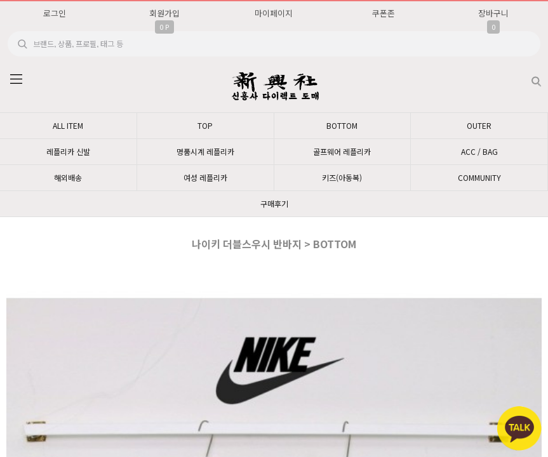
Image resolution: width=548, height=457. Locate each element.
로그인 (54, 13)
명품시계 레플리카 (205, 151)
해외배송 (68, 177)
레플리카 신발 (68, 151)
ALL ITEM (68, 125)
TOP (205, 125)
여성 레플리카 (205, 177)
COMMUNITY (479, 177)
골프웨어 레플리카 (342, 151)
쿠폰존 (383, 13)
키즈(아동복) (342, 177)
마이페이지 (274, 13)
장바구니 (493, 13)
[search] (274, 43)
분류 (15, 79)
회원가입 (164, 13)
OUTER (479, 125)
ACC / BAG (479, 151)
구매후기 (274, 203)
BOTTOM (342, 125)
